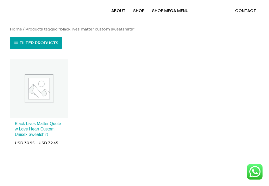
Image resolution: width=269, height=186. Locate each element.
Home (16, 29)
